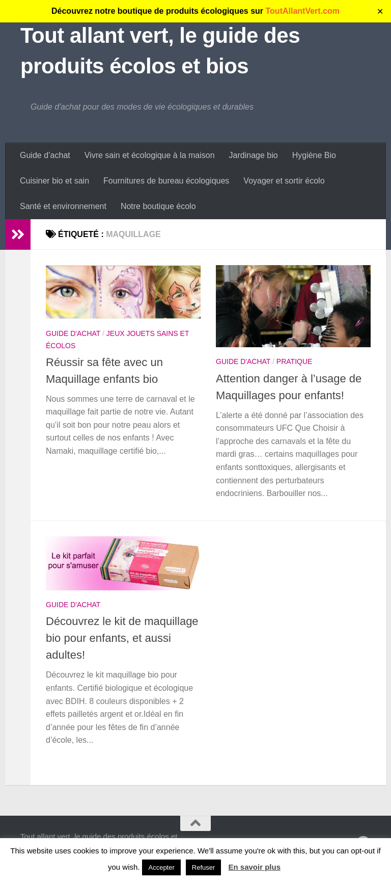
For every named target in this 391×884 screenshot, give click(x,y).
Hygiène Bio (314, 155)
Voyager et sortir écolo (283, 180)
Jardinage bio (253, 155)
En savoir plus (255, 867)
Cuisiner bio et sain (54, 180)
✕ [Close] (380, 11)
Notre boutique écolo (158, 206)
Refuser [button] (203, 867)
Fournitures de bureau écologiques (166, 180)
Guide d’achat (45, 155)
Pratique (294, 361)
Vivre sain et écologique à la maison (150, 155)
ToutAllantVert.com (303, 11)
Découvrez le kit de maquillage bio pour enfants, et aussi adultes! (122, 638)
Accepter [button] (161, 867)
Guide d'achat (73, 333)
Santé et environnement (63, 206)
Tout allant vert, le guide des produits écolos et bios (160, 50)
